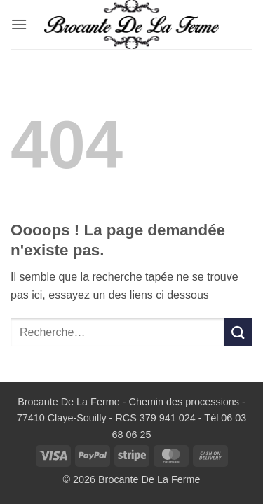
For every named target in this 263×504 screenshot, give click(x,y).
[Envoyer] (238, 332)
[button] (19, 24)
